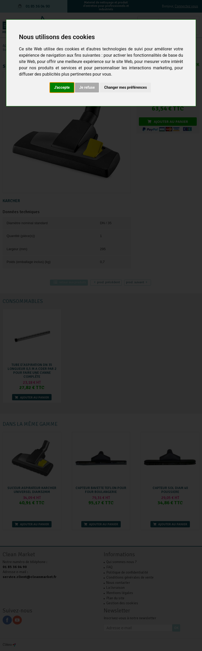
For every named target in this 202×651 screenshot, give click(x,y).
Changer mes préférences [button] (125, 87)
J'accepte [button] (62, 87)
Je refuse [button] (87, 87)
